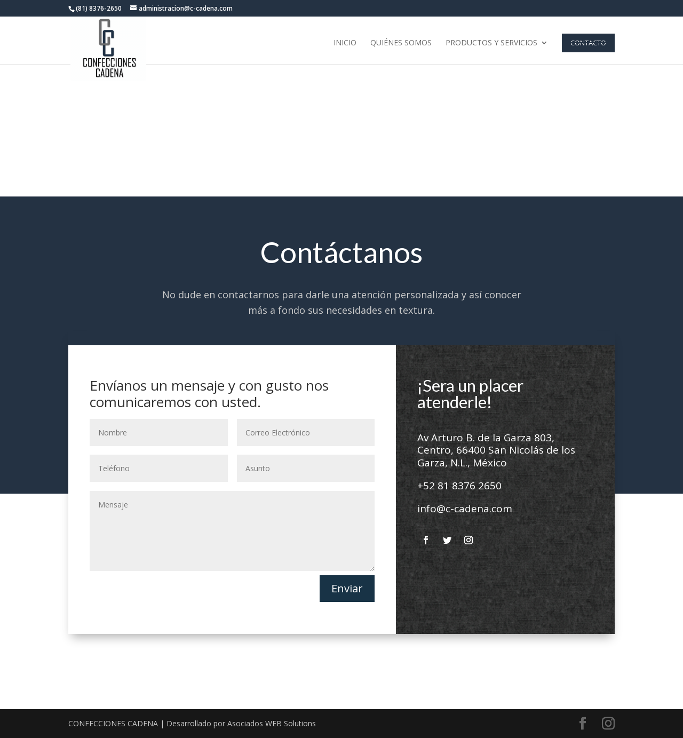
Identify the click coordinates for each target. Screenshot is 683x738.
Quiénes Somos (401, 43)
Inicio (344, 43)
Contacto (588, 42)
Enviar (347, 588)
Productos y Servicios (491, 43)
